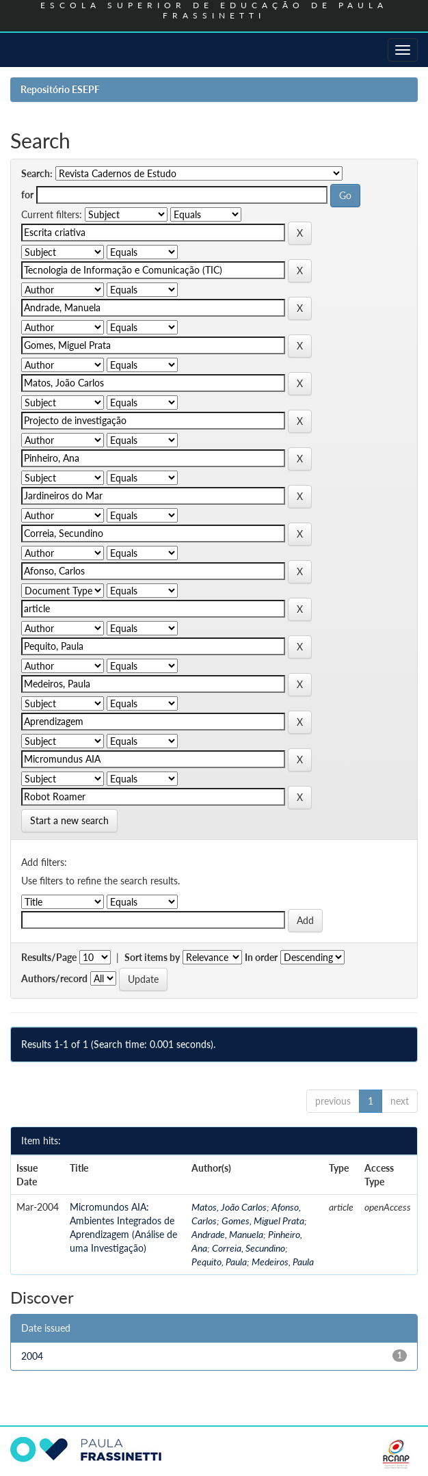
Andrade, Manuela (227, 1234)
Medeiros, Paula (283, 1261)
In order (261, 957)
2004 (32, 1356)
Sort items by (152, 957)
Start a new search (69, 820)
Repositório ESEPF (60, 89)
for (27, 194)
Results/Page (49, 957)
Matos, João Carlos (229, 1207)
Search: (37, 173)
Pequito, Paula (219, 1261)
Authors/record (54, 978)
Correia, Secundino (248, 1248)
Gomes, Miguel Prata (263, 1220)
